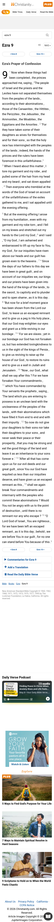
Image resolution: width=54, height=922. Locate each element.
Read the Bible (46, 12)
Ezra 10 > (40, 54)
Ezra (18, 584)
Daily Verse (31, 12)
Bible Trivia (17, 12)
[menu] (4, 4)
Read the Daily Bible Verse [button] (21, 574)
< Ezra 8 (13, 54)
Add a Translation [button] (16, 567)
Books (11, 584)
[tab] (27, 559)
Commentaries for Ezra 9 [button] (20, 559)
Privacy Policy (26, 901)
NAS (47, 45)
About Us (10, 901)
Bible (4, 584)
